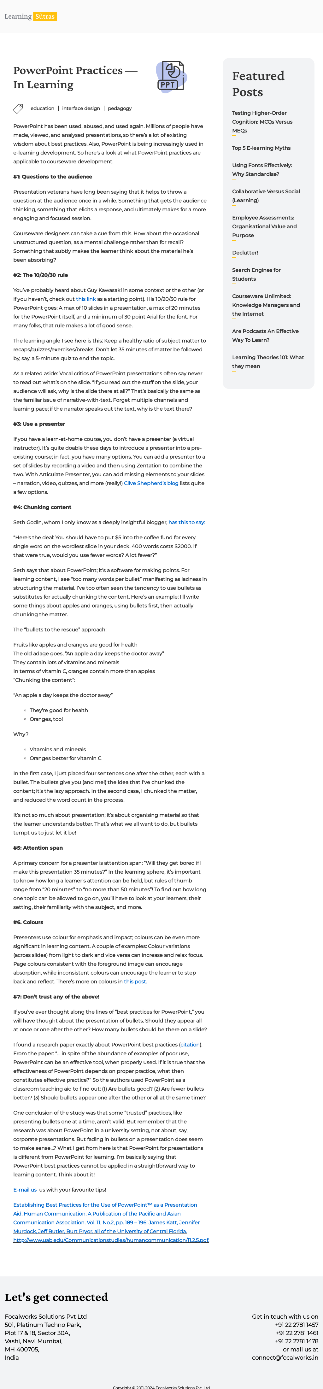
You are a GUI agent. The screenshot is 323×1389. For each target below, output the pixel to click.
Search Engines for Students (256, 274)
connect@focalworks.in (285, 1357)
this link (86, 299)
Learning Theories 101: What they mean (268, 362)
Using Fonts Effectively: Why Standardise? (262, 169)
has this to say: (186, 522)
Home (176, 16)
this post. (135, 982)
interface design (81, 108)
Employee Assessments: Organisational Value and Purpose (264, 226)
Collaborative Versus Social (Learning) (266, 196)
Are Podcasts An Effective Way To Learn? (265, 335)
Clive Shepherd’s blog (151, 483)
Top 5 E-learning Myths (261, 148)
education (42, 108)
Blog (253, 16)
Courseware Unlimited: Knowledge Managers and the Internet (266, 305)
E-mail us (25, 1190)
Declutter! (245, 253)
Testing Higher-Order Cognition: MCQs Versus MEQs (262, 122)
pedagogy (120, 108)
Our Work (216, 16)
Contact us (293, 16)
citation (190, 1045)
